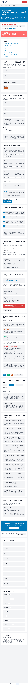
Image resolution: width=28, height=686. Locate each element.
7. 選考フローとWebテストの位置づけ (10, 54)
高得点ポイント (22, 26)
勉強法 (21, 374)
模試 (12, 374)
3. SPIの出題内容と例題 (7, 47)
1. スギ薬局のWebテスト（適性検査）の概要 (11, 43)
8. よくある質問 (6, 56)
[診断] (24, 684)
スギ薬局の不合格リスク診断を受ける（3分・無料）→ (14, 306)
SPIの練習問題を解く (8, 201)
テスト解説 (16, 374)
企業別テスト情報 (7, 5)
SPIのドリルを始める (14, 528)
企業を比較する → (21, 534)
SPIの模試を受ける (13, 28)
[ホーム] (3, 684)
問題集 (4, 374)
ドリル (8, 374)
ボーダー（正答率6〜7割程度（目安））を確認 (10, 26)
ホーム (2, 5)
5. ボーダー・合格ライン (7, 50)
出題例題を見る (5, 28)
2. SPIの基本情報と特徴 (7, 45)
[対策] (10, 684)
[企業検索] (17, 684)
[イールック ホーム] (4, 2)
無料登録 (24, 1)
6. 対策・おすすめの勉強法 (8, 52)
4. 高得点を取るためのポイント (8, 48)
